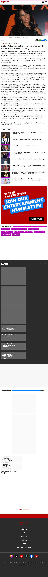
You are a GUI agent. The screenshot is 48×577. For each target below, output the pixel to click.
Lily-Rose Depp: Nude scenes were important (24, 145)
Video (24, 544)
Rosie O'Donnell (28, 232)
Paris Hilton (23, 229)
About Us (18, 562)
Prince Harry (15, 234)
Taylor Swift (14, 229)
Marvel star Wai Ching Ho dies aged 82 (9, 335)
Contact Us (23, 562)
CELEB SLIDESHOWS (24, 547)
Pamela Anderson (33, 229)
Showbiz (24, 529)
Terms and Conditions (39, 562)
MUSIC (24, 533)
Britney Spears (6, 234)
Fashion (24, 536)
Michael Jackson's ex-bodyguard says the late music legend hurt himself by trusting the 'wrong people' (28, 172)
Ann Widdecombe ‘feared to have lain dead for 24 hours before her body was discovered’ (9, 327)
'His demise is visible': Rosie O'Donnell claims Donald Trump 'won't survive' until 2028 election (28, 166)
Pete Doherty (18, 232)
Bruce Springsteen (7, 232)
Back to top (24, 510)
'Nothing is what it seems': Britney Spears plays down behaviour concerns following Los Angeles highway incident (28, 179)
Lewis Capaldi (5, 229)
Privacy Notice (30, 562)
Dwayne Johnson (39, 232)
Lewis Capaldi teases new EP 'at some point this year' (27, 139)
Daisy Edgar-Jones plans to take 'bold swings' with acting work (29, 159)
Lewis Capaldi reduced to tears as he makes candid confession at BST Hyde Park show (29, 133)
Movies (24, 540)
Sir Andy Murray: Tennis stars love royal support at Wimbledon (8, 345)
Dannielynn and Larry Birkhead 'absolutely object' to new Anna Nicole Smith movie (29, 153)
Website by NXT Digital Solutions (24, 565)
